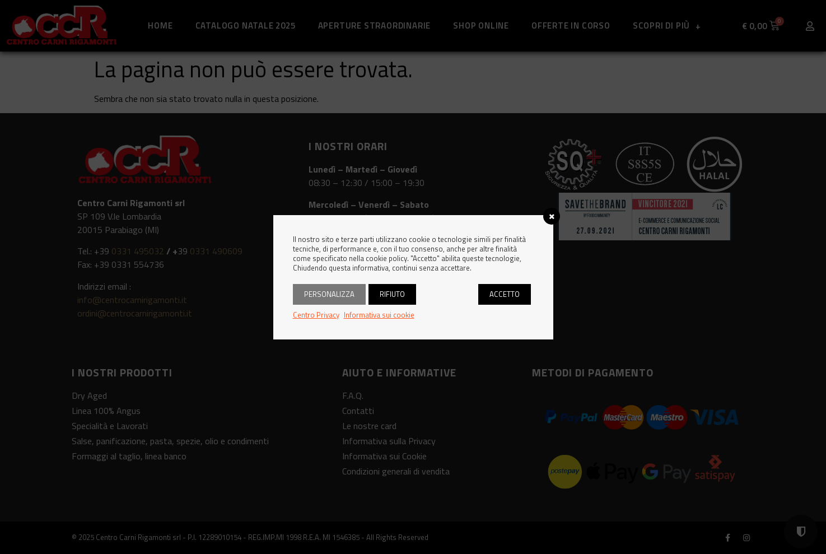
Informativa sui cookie (379, 314)
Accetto (504, 294)
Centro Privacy (316, 314)
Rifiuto (392, 294)
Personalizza (329, 294)
